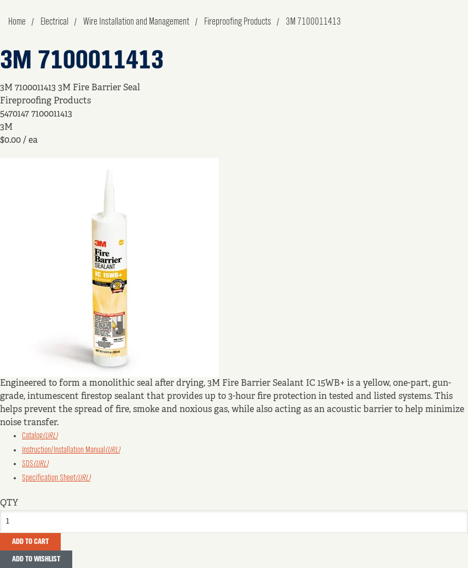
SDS (35, 464)
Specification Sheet (56, 478)
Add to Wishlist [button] (36, 559)
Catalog (39, 436)
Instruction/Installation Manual (71, 450)
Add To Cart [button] (30, 542)
